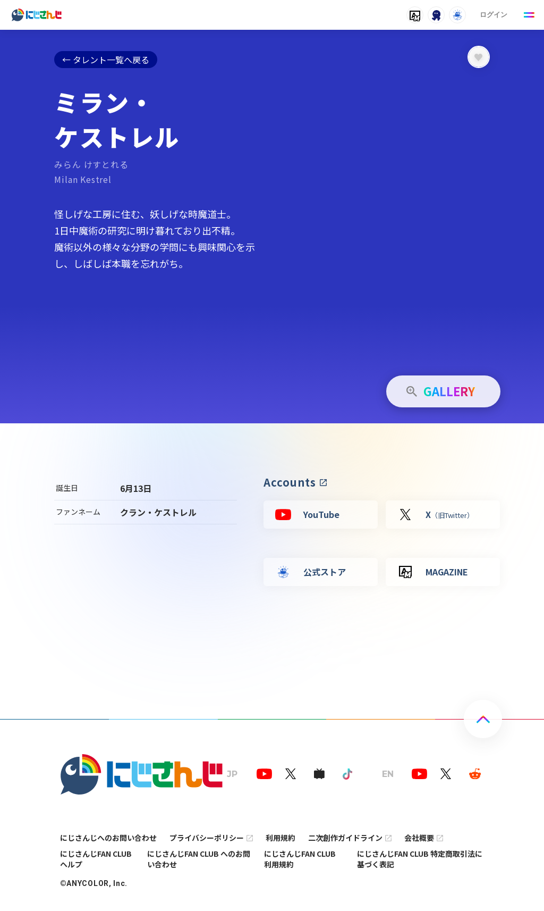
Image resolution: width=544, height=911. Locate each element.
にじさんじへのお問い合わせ (108, 837)
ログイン (493, 15)
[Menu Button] (529, 15)
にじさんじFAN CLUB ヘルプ (96, 859)
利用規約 (280, 837)
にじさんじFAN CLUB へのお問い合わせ (198, 859)
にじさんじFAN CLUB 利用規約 (300, 859)
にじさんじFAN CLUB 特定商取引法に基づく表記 (419, 859)
